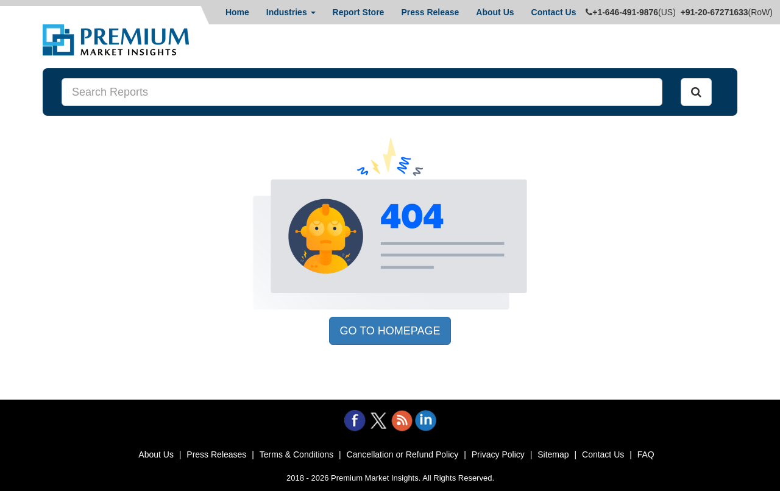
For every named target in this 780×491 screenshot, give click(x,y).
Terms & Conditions (296, 454)
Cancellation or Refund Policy (403, 454)
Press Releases (216, 454)
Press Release (430, 12)
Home (237, 12)
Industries (291, 12)
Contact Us (553, 12)
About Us (495, 12)
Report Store (359, 12)
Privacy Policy (498, 454)
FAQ (645, 454)
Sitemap (553, 454)
